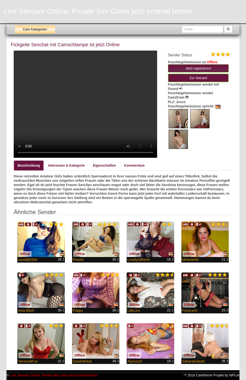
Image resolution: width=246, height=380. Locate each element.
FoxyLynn (189, 310)
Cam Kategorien (35, 29)
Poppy (78, 310)
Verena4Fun (28, 361)
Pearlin (78, 259)
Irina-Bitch (26, 310)
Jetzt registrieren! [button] (198, 68)
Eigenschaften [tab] (104, 165)
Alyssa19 (134, 361)
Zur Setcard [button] (198, 78)
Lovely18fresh (138, 259)
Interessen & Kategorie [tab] (66, 165)
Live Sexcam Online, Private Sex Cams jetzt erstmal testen (98, 11)
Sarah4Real (82, 361)
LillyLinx (133, 310)
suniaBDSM (27, 259)
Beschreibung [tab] (29, 165)
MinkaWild (190, 259)
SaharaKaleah (193, 361)
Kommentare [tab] (134, 165)
